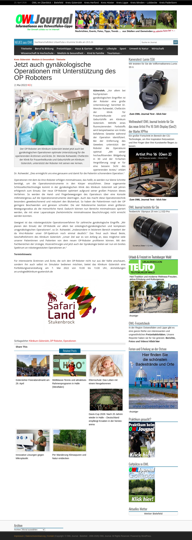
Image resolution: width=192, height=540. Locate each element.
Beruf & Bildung (44, 48)
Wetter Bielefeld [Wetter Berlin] (153, 513)
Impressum (19, 536)
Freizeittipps (65, 48)
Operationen (69, 340)
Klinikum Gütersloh (39, 340)
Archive (17, 530)
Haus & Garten (83, 48)
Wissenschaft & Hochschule (38, 53)
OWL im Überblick (42, 2)
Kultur (100, 48)
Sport (123, 48)
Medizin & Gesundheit (71, 53)
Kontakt (50, 536)
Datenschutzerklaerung (35, 536)
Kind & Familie (95, 53)
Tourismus (114, 53)
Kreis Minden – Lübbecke (144, 2)
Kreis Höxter (107, 2)
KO (29, 85)
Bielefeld (58, 2)
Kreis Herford (91, 2)
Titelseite (26, 48)
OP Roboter (56, 340)
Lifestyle (112, 48)
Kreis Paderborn (168, 2)
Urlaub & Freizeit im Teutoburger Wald (150, 256)
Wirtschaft (158, 48)
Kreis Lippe (122, 2)
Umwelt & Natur (139, 48)
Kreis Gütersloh (74, 2)
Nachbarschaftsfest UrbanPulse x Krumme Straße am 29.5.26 (64, 42)
